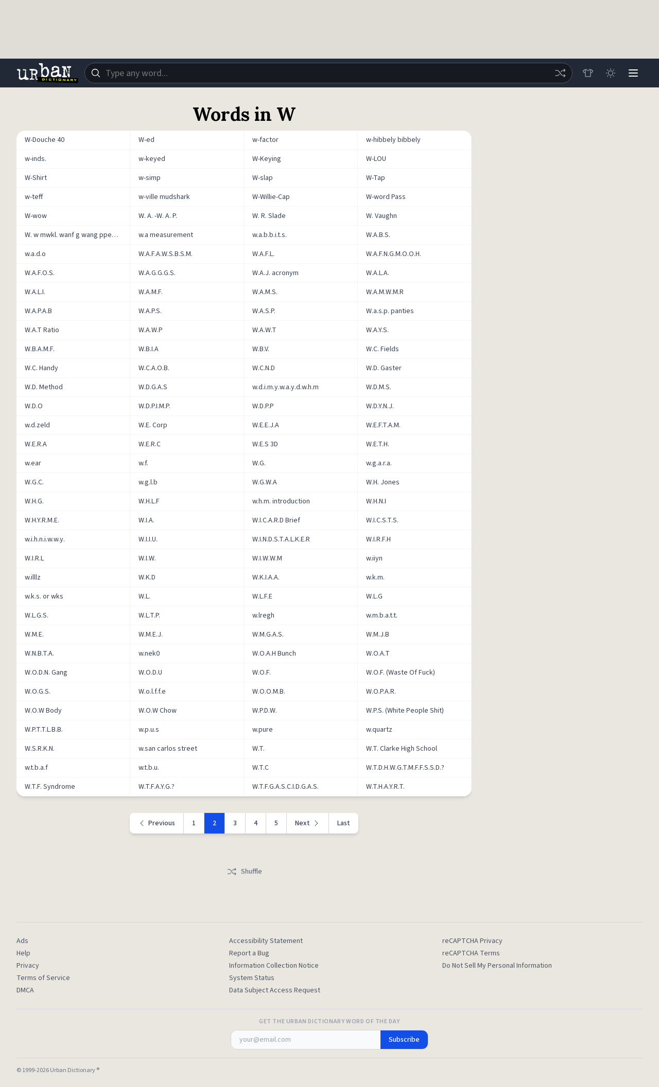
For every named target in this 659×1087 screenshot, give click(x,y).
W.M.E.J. (150, 634)
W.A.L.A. (377, 273)
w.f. (143, 463)
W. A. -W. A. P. (157, 216)
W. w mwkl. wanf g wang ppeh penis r (77, 235)
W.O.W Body (43, 710)
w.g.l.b (148, 482)
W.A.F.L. (263, 254)
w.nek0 (149, 653)
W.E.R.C (149, 444)
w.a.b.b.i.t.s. (269, 235)
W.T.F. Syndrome (50, 787)
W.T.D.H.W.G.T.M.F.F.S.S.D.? (405, 768)
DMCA (25, 990)
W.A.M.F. (150, 292)
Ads (22, 941)
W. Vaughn (381, 216)
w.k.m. (375, 577)
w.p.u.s (148, 729)
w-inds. (35, 159)
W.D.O (34, 406)
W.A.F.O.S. (40, 273)
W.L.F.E (262, 596)
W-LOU (376, 159)
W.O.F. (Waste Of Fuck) (400, 672)
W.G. (259, 463)
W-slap (262, 178)
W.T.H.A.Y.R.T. (385, 787)
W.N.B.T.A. (39, 653)
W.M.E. (34, 634)
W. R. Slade (269, 216)
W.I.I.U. (148, 539)
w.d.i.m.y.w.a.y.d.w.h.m (285, 387)
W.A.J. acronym (275, 273)
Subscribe (404, 1040)
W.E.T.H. (377, 444)
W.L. (144, 596)
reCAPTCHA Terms (471, 953)
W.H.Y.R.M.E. (42, 520)
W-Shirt (36, 178)
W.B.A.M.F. (40, 349)
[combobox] (328, 73)
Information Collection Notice (274, 966)
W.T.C (260, 768)
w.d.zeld (37, 425)
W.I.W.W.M (267, 558)
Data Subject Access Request (274, 990)
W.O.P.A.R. (381, 691)
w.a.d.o (35, 254)
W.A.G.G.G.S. (157, 273)
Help (23, 953)
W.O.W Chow (157, 710)
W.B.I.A (148, 349)
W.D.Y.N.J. (380, 406)
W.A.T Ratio (42, 330)
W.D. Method (44, 387)
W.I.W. (147, 558)
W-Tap (375, 178)
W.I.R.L (34, 558)
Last (343, 823)
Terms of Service (43, 978)
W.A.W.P (150, 330)
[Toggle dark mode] (610, 73)
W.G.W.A (264, 482)
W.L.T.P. (149, 615)
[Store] (588, 73)
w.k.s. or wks (44, 596)
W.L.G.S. (36, 615)
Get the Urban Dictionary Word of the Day (329, 1022)
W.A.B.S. (378, 235)
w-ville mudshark (164, 197)
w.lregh (263, 615)
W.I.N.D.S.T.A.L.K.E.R (281, 539)
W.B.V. (260, 349)
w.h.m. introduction (281, 501)
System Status (251, 978)
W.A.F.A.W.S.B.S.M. (165, 254)
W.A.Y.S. (377, 330)
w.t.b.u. (148, 768)
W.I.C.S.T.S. (382, 520)
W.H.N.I (376, 501)
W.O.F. (261, 672)
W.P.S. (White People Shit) (405, 710)
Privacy (27, 966)
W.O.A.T (378, 653)
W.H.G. (34, 501)
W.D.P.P (263, 406)
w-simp (149, 178)
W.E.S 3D (265, 444)
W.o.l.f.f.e (152, 691)
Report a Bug (249, 953)
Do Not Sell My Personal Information (497, 966)
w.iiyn (374, 558)
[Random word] (560, 73)
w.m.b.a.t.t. (381, 615)
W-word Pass (386, 197)
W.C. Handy (41, 368)
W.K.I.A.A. (266, 577)
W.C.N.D (263, 368)
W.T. (258, 749)
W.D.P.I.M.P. (154, 406)
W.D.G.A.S (152, 387)
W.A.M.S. (265, 292)
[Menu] (633, 73)
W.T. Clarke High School (401, 749)
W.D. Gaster (384, 368)
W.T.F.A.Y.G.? (156, 787)
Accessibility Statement (266, 941)
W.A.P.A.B (38, 311)
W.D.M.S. (378, 387)
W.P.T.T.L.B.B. (44, 729)
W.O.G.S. (37, 691)
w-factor (265, 140)
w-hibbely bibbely (393, 140)
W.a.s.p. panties (390, 311)
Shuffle (244, 871)
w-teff (34, 197)
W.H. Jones (383, 482)
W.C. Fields (382, 349)
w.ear (33, 463)
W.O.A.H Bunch (274, 653)
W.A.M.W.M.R (385, 292)
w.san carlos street (167, 749)
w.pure (262, 729)
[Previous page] (157, 823)
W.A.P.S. (150, 311)
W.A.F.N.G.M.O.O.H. (393, 254)
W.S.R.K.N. (40, 749)
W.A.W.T (264, 330)
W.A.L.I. (35, 292)
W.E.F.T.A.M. (383, 425)
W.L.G (374, 596)
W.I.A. (146, 520)
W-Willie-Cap (271, 197)
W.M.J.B (377, 634)
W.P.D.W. (264, 710)
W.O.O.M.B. (268, 691)
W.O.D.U (150, 672)
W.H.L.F (149, 501)
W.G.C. (34, 482)
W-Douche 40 (44, 140)
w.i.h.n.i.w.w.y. (45, 539)
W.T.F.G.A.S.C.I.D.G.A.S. (285, 787)
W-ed (146, 140)
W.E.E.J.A (265, 425)
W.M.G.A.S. (268, 634)
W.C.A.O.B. (153, 368)
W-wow (36, 216)
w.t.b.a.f (36, 768)
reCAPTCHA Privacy (472, 941)
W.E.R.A (36, 444)
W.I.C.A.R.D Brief (276, 520)
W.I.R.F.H (378, 539)
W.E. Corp (152, 425)
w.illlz (33, 577)
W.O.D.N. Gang (46, 672)
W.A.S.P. (263, 311)
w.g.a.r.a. (379, 463)
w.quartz (379, 729)
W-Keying (266, 159)
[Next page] (308, 823)
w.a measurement (165, 235)
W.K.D (146, 577)
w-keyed (151, 159)
